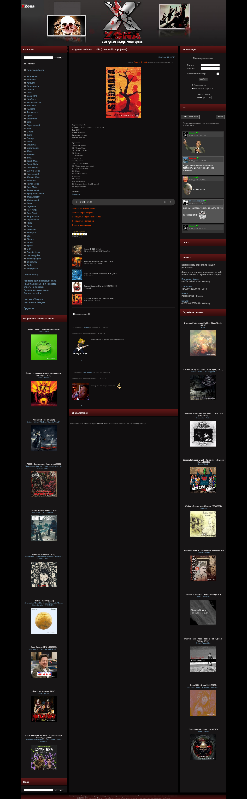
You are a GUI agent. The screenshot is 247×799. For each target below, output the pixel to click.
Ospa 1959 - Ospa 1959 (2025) (203, 685)
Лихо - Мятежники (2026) (43, 691)
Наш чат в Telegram (33, 299)
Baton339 (88, 372)
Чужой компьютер (196, 73)
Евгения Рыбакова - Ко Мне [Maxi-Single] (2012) (203, 324)
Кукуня (185, 301)
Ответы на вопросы (34, 287)
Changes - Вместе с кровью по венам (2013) (203, 550)
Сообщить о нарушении (83, 221)
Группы (29, 308)
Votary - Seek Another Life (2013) (98, 261)
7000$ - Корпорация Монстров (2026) (44, 464)
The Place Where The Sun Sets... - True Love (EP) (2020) (203, 415)
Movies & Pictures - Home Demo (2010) (203, 595)
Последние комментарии (36, 290)
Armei (86, 328)
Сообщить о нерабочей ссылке (86, 217)
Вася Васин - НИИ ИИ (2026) (44, 647)
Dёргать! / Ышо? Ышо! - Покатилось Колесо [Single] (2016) (203, 461)
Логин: (190, 65)
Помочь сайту (31, 274)
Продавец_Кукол (190, 279)
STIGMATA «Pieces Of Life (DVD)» (99, 298)
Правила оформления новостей (40, 284)
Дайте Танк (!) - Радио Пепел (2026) (43, 329)
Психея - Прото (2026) (44, 601)
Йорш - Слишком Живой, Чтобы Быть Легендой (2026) (43, 375)
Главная (31, 64)
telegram (76, 194)
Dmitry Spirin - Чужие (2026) (43, 510)
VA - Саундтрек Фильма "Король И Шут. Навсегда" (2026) (43, 736)
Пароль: (191, 68)
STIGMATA (171, 57)
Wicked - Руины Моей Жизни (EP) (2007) (203, 506)
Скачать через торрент (82, 213)
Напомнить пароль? (203, 89)
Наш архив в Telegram (35, 302)
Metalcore (162, 57)
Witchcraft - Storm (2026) (44, 420)
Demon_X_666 (140, 62)
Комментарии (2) (81, 314)
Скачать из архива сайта (83, 209)
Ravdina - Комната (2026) (43, 554)
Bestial (184, 293)
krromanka (186, 286)
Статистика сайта (33, 293)
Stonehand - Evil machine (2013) (203, 729)
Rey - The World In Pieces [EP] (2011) (100, 274)
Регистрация (200, 85)
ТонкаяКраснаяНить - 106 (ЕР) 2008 (100, 286)
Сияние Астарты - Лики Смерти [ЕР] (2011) (203, 369)
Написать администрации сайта (40, 281)
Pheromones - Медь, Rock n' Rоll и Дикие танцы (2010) (203, 640)
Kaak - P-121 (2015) (92, 249)
